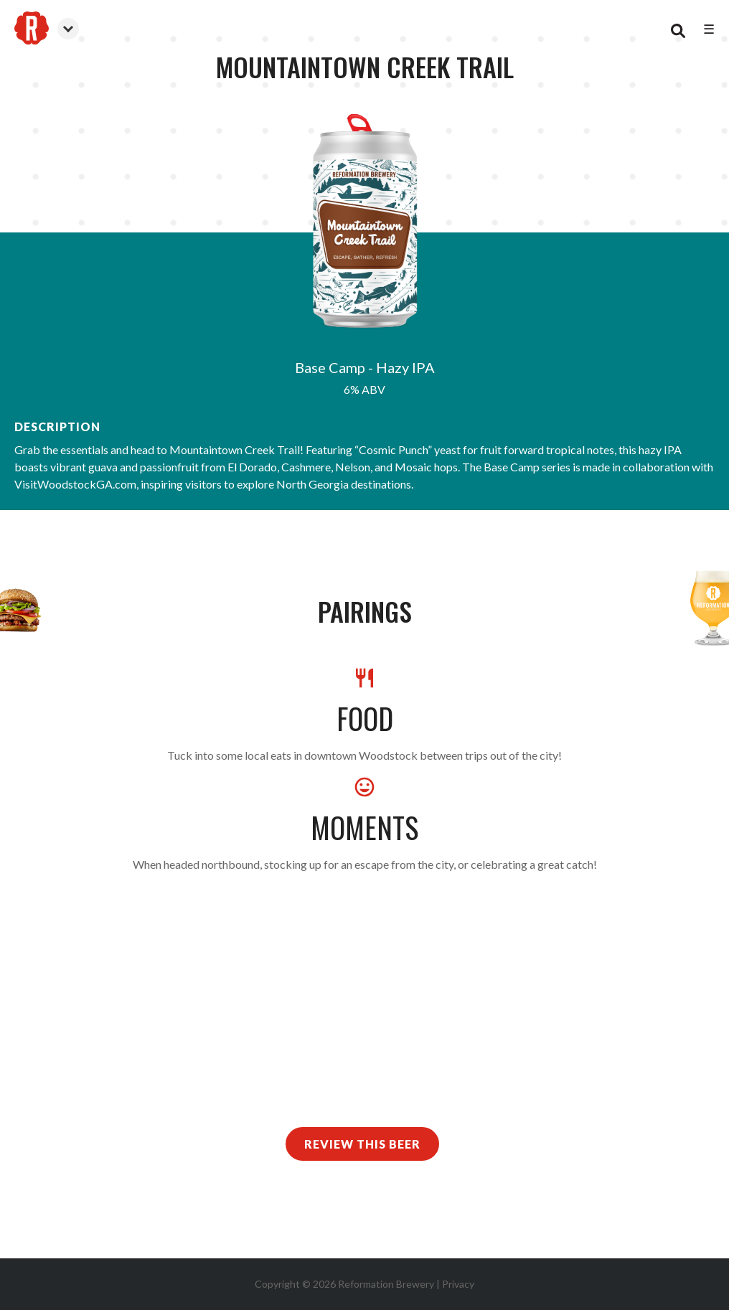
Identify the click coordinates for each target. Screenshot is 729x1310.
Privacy (458, 1284)
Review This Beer (362, 1144)
